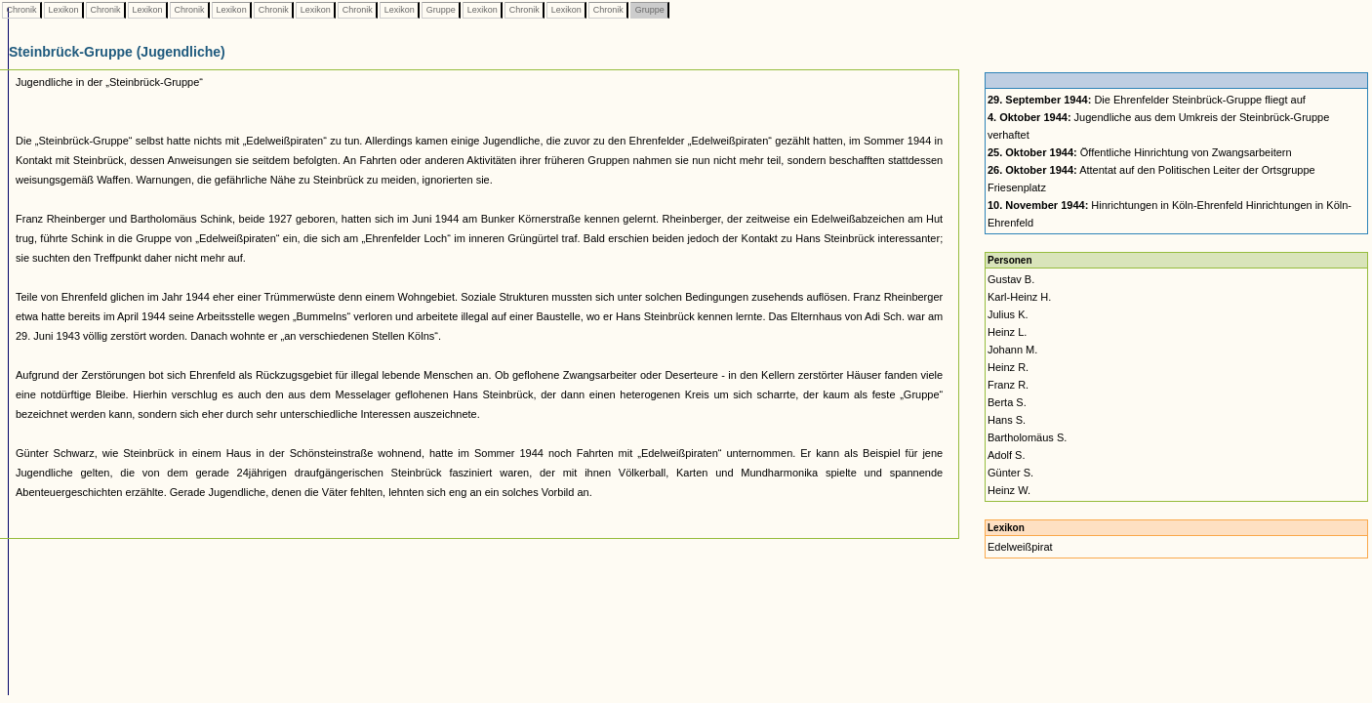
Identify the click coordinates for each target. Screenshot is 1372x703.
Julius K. (1008, 314)
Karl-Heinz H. (1019, 297)
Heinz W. (1009, 490)
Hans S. (1007, 420)
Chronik (21, 10)
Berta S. (1007, 402)
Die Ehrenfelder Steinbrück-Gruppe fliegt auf (1147, 99)
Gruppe (441, 10)
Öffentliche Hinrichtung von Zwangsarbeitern (1140, 152)
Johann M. (1012, 349)
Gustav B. (1011, 279)
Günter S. (1010, 472)
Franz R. (1008, 385)
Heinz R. (1008, 367)
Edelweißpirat (1020, 547)
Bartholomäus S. (1027, 437)
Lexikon (63, 10)
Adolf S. (1007, 455)
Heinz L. (1007, 332)
